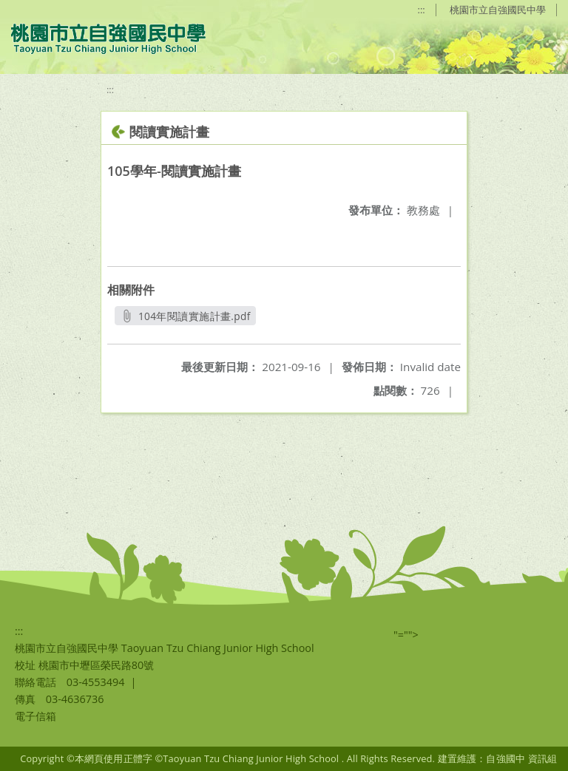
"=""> (406, 635)
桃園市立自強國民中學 (498, 9)
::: (421, 9)
